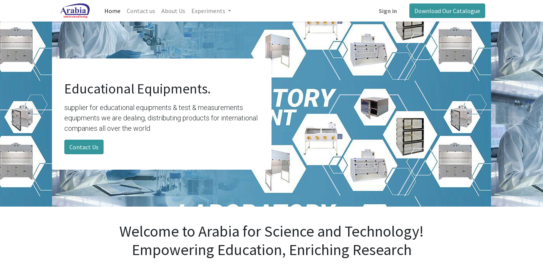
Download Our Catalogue (447, 11)
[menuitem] (112, 10)
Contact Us (84, 147)
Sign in (388, 11)
